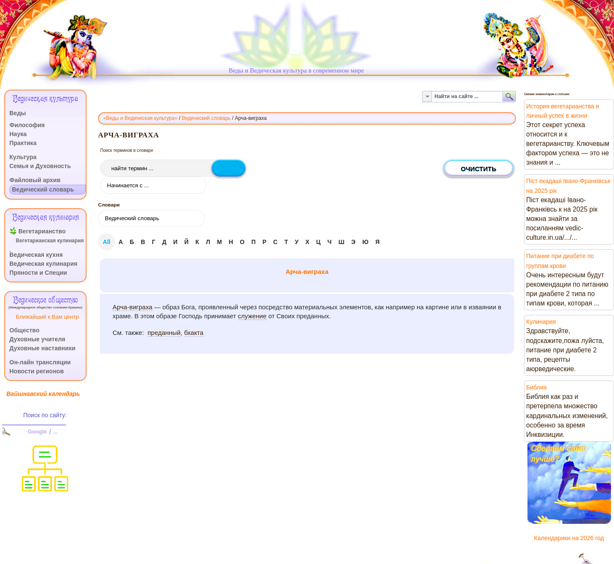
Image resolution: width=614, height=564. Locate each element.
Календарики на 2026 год (569, 538)
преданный (164, 332)
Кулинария (541, 321)
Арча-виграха (307, 271)
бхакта (194, 332)
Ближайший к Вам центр (47, 317)
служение (252, 316)
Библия (536, 387)
